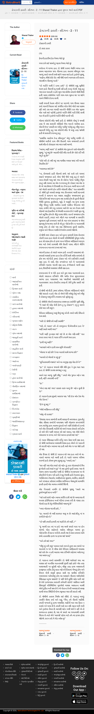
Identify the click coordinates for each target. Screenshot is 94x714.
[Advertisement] (17, 515)
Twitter (18, 120)
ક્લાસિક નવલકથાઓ (17, 298)
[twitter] (84, 673)
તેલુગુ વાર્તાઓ (58, 688)
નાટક (14, 329)
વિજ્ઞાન (15, 425)
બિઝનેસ (15, 409)
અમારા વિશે (9, 664)
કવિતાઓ (16, 317)
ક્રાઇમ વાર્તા (17, 434)
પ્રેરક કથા (16, 293)
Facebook (17, 112)
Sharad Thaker (28, 36)
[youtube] (77, 677)
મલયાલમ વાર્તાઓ (60, 682)
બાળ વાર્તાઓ (17, 304)
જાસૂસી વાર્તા (17, 337)
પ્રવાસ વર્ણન (17, 321)
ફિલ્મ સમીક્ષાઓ (18, 382)
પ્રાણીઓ (16, 417)
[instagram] (79, 673)
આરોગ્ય (15, 361)
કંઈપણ (15, 430)
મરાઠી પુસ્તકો (42, 675)
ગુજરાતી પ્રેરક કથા (24, 85)
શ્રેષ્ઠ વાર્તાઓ (25, 664)
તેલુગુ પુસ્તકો (42, 682)
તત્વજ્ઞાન (15, 357)
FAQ (6, 682)
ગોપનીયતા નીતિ (10, 671)
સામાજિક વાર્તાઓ (16, 343)
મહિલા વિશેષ (17, 325)
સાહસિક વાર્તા (17, 349)
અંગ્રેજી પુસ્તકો (43, 664)
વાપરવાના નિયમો (11, 675)
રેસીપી (14, 370)
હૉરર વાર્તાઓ (17, 378)
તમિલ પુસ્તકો (42, 678)
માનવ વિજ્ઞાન (17, 353)
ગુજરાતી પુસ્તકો (43, 671)
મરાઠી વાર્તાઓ (58, 671)
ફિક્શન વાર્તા (17, 289)
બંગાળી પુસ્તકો (43, 685)
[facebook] (74, 673)
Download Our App (61, 650)
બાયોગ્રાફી (16, 365)
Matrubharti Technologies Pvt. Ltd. (31, 711)
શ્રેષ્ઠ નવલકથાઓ (27, 668)
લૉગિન (81, 2)
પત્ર (14, 374)
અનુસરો (29, 42)
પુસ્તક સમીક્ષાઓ (16, 392)
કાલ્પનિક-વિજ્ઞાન (16, 403)
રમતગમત (16, 413)
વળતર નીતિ (9, 678)
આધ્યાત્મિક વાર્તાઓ (17, 283)
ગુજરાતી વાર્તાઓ (59, 668)
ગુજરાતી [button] (37, 2)
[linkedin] (82, 677)
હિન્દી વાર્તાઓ (58, 664)
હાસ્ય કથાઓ (17, 308)
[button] (30, 2)
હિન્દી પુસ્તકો (42, 668)
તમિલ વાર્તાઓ (58, 685)
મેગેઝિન (15, 312)
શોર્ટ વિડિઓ (25, 678)
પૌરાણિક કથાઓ (18, 386)
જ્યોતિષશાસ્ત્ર (18, 421)
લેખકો (23, 675)
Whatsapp (18, 127)
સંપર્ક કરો (8, 668)
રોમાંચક (15, 398)
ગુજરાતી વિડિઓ (26, 671)
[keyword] (26, 2)
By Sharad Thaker (24, 77)
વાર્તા (14, 277)
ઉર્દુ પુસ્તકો (41, 695)
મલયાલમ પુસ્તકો (44, 688)
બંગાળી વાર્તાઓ (59, 678)
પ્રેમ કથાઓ (17, 333)
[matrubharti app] (57, 2)
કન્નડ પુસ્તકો (42, 692)
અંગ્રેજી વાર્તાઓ (59, 675)
